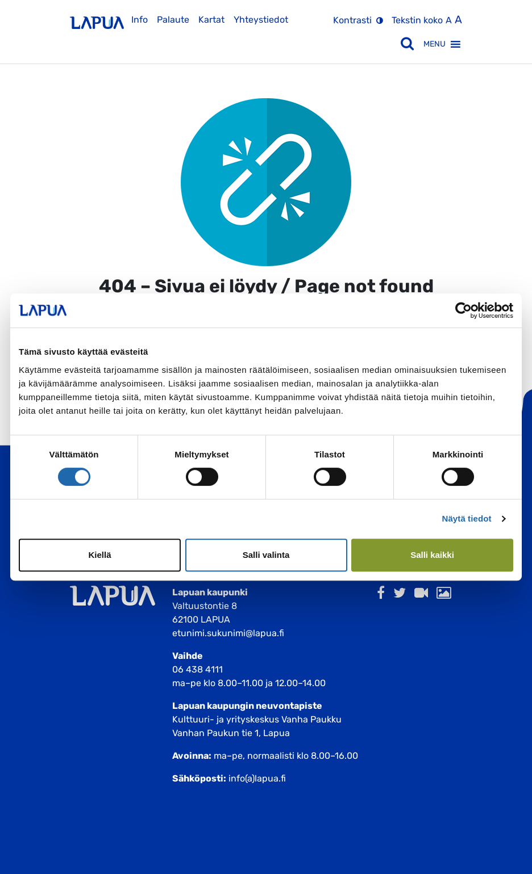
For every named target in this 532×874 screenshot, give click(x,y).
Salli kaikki (432, 555)
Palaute (173, 19)
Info (139, 19)
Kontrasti (352, 20)
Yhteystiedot (261, 19)
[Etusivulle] (97, 19)
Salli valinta (266, 555)
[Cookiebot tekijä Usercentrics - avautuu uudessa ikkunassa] (463, 310)
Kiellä (99, 555)
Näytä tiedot (467, 518)
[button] (434, 44)
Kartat (211, 19)
